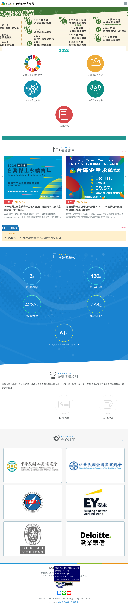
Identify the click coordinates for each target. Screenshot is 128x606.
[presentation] (2, 177)
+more (123, 151)
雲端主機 (75, 602)
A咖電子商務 (63, 602)
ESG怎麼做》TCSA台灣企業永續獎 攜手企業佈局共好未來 (33, 238)
